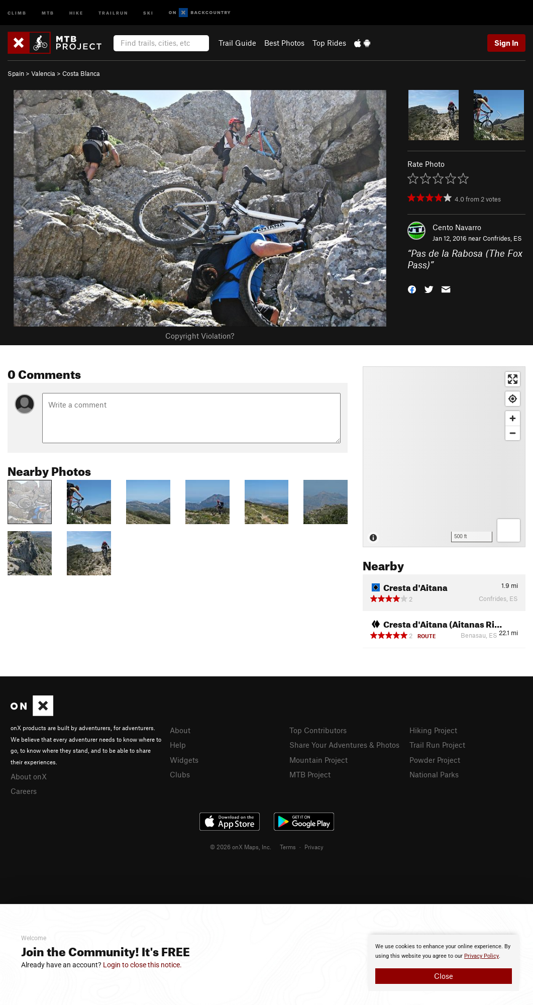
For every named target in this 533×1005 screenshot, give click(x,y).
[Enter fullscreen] (512, 379)
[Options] (508, 530)
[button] (411, 288)
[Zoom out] (512, 433)
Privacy (314, 846)
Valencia (43, 73)
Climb (17, 12)
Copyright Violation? (199, 335)
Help (178, 744)
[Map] (444, 457)
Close (443, 975)
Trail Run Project (437, 744)
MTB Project (310, 774)
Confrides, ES (502, 238)
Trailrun (113, 12)
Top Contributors (318, 730)
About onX (29, 776)
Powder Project (434, 759)
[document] (443, 963)
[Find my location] (512, 398)
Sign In (506, 42)
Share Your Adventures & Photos (344, 744)
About (180, 730)
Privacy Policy (481, 956)
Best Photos (284, 42)
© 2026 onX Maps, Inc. (240, 846)
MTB (48, 12)
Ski (148, 12)
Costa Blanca (81, 73)
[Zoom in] (512, 418)
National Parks (434, 774)
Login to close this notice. (142, 965)
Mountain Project (318, 759)
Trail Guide (237, 42)
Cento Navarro (457, 227)
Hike (76, 12)
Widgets (184, 759)
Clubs (180, 774)
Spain (16, 73)
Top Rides (329, 42)
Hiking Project (433, 730)
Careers (24, 790)
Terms (288, 846)
